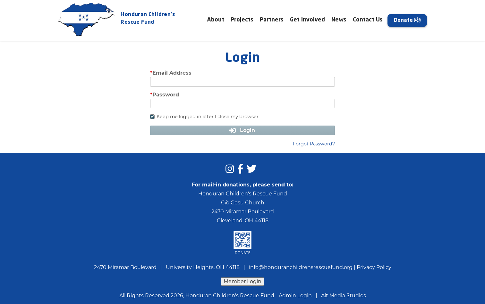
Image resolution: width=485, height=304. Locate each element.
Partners (272, 20)
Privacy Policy (374, 267)
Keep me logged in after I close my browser (204, 116)
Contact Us (368, 20)
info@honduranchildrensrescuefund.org (301, 267)
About (215, 20)
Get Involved (307, 20)
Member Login (242, 281)
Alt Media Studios (343, 295)
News (338, 20)
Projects (242, 20)
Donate (407, 20)
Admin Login (295, 295)
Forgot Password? (314, 144)
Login (242, 130)
